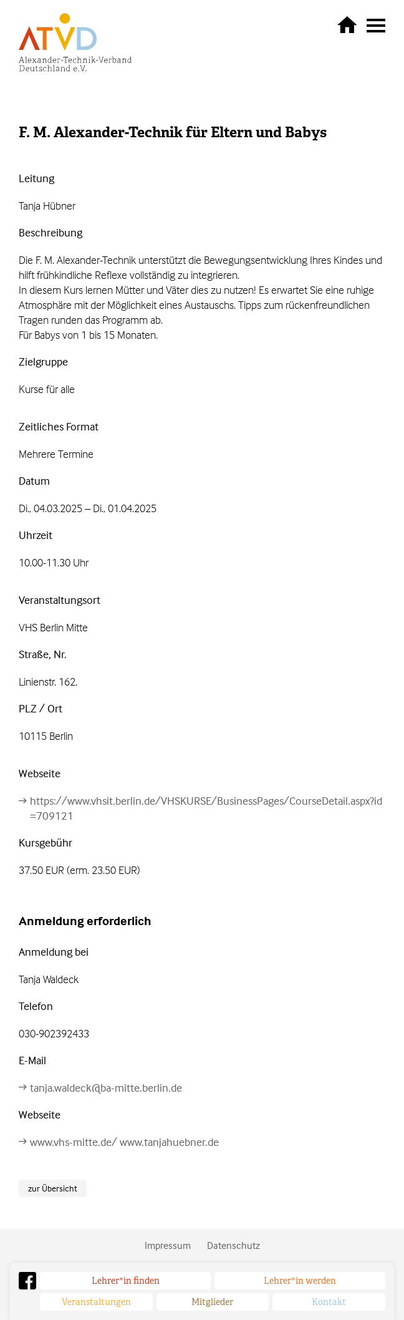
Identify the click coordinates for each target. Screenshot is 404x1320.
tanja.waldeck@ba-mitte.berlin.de (106, 1087)
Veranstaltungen (96, 1302)
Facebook (27, 1280)
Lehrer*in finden (126, 1280)
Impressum (168, 1245)
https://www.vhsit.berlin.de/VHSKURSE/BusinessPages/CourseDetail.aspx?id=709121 (206, 808)
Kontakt (329, 1302)
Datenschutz (233, 1245)
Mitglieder (212, 1302)
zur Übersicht (52, 1188)
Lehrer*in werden (300, 1280)
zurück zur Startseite (347, 24)
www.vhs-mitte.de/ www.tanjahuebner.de (124, 1142)
